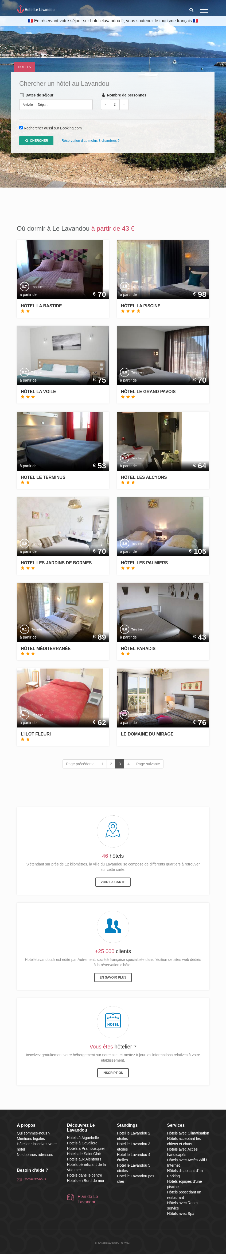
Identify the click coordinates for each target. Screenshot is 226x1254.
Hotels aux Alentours (84, 1159)
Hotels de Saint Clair (84, 1154)
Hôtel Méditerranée (46, 648)
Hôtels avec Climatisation (188, 1133)
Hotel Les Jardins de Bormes (56, 563)
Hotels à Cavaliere (82, 1143)
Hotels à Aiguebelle (83, 1138)
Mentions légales (31, 1138)
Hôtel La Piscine (141, 306)
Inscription (113, 1073)
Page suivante (148, 764)
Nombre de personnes (123, 95)
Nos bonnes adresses (35, 1154)
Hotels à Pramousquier (86, 1148)
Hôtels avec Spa (180, 1213)
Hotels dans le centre (84, 1175)
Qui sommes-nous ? (33, 1133)
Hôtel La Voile (38, 391)
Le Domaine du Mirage (147, 734)
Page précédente (80, 764)
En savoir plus (113, 977)
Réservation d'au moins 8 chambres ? (90, 141)
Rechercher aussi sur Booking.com (53, 128)
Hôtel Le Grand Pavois (148, 391)
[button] (191, 10)
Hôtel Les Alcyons (144, 477)
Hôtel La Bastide (41, 306)
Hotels (24, 67)
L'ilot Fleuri (36, 734)
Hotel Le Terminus (43, 477)
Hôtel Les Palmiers (144, 563)
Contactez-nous (35, 1179)
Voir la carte (113, 882)
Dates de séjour (36, 95)
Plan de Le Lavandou (88, 1199)
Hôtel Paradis (138, 648)
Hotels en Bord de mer (85, 1180)
